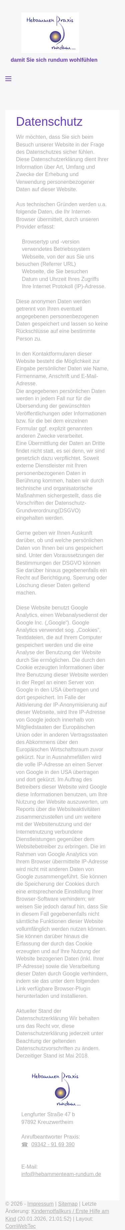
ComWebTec (20, 1226)
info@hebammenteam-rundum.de (61, 1174)
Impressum (40, 1204)
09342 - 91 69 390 (53, 1144)
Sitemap (68, 1204)
